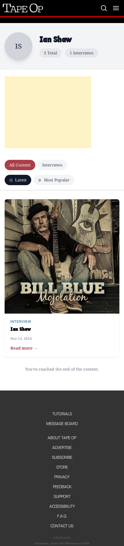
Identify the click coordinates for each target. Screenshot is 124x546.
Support (62, 496)
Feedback (62, 487)
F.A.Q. (62, 516)
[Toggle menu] (116, 8)
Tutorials (62, 414)
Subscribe (62, 457)
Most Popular (54, 180)
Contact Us (62, 526)
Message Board (62, 424)
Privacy (62, 477)
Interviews (52, 165)
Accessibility (62, 506)
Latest (18, 180)
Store (62, 467)
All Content (20, 165)
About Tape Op (62, 438)
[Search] (103, 8)
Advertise (62, 447)
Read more (24, 348)
